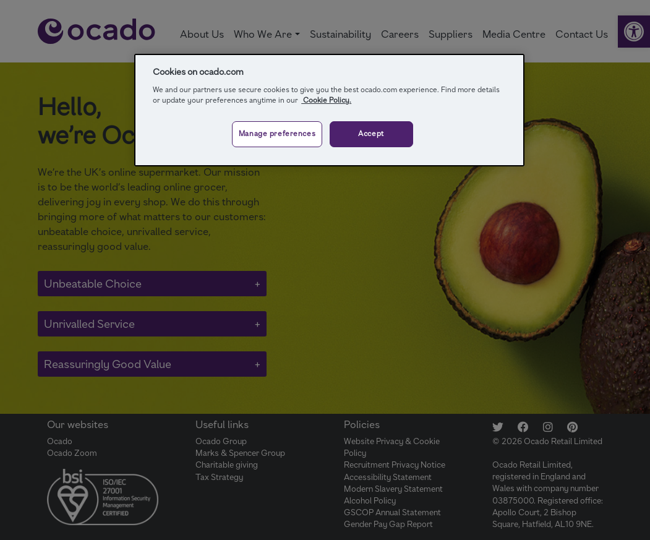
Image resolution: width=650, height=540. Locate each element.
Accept (370, 133)
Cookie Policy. (326, 100)
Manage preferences (277, 133)
